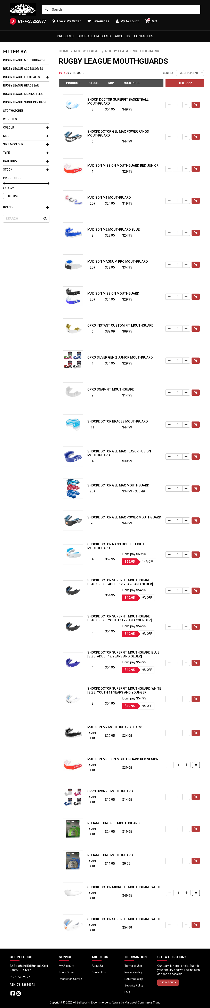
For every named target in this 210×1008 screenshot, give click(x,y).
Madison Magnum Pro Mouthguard (117, 261)
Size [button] (26, 136)
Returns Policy (133, 979)
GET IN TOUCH (168, 982)
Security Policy (133, 985)
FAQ (127, 992)
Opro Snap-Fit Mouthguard (111, 389)
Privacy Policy (133, 972)
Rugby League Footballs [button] (26, 77)
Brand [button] (26, 207)
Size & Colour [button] (26, 144)
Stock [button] (26, 169)
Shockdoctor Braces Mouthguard (117, 421)
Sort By (168, 73)
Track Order (66, 972)
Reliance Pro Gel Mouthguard (113, 823)
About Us (122, 36)
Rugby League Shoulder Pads (24, 102)
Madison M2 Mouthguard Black (114, 727)
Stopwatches (13, 110)
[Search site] (46, 9)
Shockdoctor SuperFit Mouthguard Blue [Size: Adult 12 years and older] (123, 654)
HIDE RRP (185, 83)
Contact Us (143, 36)
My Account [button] (127, 21)
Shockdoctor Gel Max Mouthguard (118, 485)
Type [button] (26, 152)
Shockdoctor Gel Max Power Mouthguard (124, 517)
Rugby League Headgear (21, 85)
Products (65, 36)
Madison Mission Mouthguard (113, 293)
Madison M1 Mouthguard (109, 197)
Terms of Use (133, 965)
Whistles (10, 119)
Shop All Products (94, 36)
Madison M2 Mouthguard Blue (113, 229)
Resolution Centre (70, 979)
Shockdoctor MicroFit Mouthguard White (124, 887)
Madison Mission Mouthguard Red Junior (123, 165)
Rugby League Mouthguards (24, 60)
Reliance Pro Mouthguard (110, 855)
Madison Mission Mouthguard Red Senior (122, 759)
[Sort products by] (190, 73)
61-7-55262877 (28, 21)
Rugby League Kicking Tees (23, 94)
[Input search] (121, 9)
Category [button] (26, 161)
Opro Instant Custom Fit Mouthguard (120, 325)
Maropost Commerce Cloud (142, 1002)
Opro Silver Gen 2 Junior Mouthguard (120, 357)
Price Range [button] (12, 178)
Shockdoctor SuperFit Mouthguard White (124, 919)
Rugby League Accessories (23, 68)
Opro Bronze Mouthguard (110, 791)
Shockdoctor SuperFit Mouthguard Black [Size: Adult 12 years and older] (120, 582)
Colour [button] (26, 127)
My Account (66, 965)
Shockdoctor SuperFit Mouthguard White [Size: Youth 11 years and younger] (124, 690)
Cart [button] (151, 20)
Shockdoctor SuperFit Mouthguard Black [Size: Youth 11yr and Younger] (119, 618)
